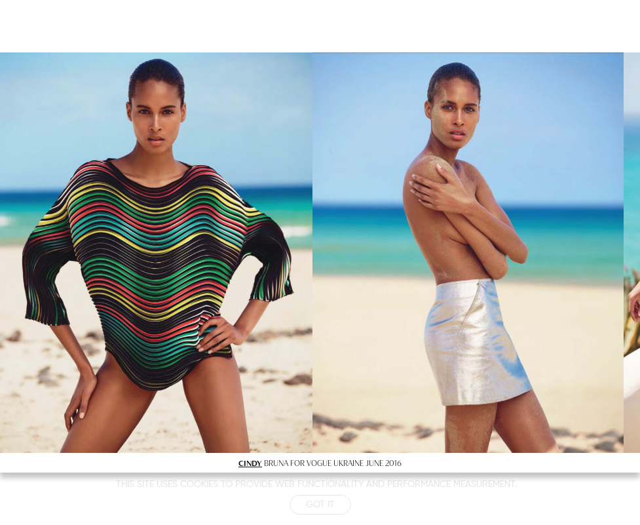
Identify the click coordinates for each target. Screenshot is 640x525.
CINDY (250, 462)
